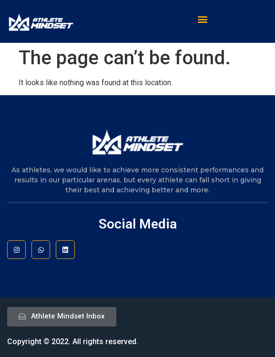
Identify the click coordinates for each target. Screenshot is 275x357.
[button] (203, 19)
